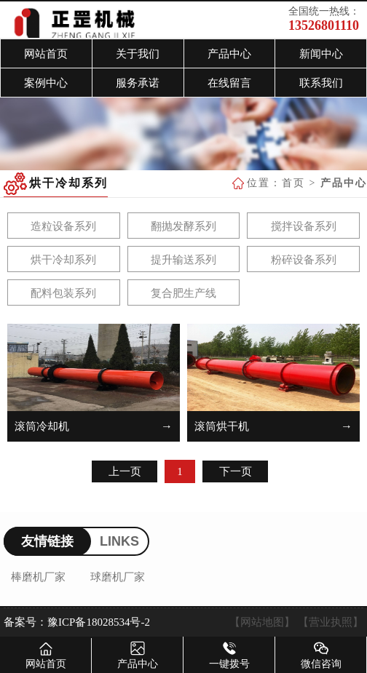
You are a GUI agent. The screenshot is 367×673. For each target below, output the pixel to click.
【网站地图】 (262, 622)
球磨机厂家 (117, 577)
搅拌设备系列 (303, 226)
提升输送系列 (183, 260)
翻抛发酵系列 (183, 226)
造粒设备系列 (63, 226)
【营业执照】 (330, 622)
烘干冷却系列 (63, 260)
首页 (293, 183)
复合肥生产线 (183, 293)
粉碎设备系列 (303, 260)
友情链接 (47, 541)
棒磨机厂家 (38, 577)
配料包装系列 (63, 293)
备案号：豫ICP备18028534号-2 (77, 622)
